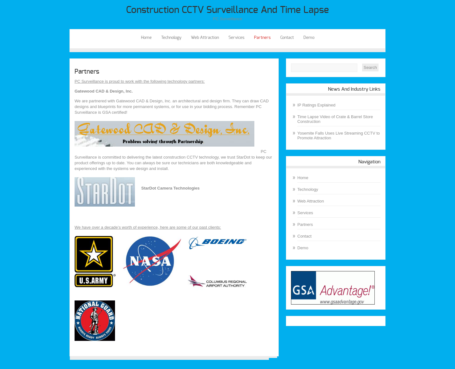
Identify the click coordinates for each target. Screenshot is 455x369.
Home (146, 38)
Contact (287, 38)
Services (236, 38)
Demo (308, 38)
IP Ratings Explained (316, 105)
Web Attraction (205, 38)
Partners (262, 38)
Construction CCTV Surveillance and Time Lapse (227, 10)
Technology (171, 38)
